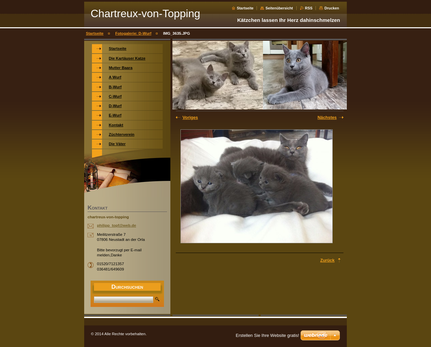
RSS (308, 8)
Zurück (327, 260)
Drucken (331, 8)
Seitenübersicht (279, 8)
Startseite (245, 8)
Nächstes (327, 117)
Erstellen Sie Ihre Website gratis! (267, 335)
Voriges (190, 117)
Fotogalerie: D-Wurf (133, 33)
